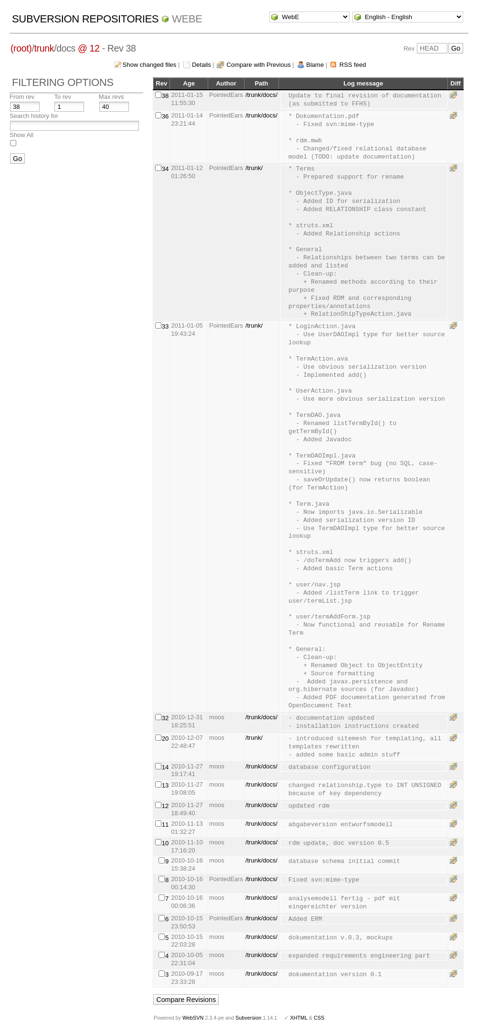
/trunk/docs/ (261, 94)
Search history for (34, 115)
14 (165, 767)
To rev (62, 96)
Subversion (248, 1018)
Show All (21, 134)
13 (165, 785)
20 (165, 738)
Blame (315, 64)
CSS (319, 1018)
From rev (22, 96)
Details (201, 64)
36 (165, 116)
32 (165, 718)
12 (165, 805)
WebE (187, 19)
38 (165, 95)
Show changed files (150, 64)
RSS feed (353, 64)
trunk (44, 48)
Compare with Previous (258, 64)
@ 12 (89, 48)
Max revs (111, 96)
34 (165, 168)
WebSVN (192, 1018)
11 (165, 824)
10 (165, 843)
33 (165, 326)
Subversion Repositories (85, 19)
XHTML (298, 1018)
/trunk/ (254, 167)
